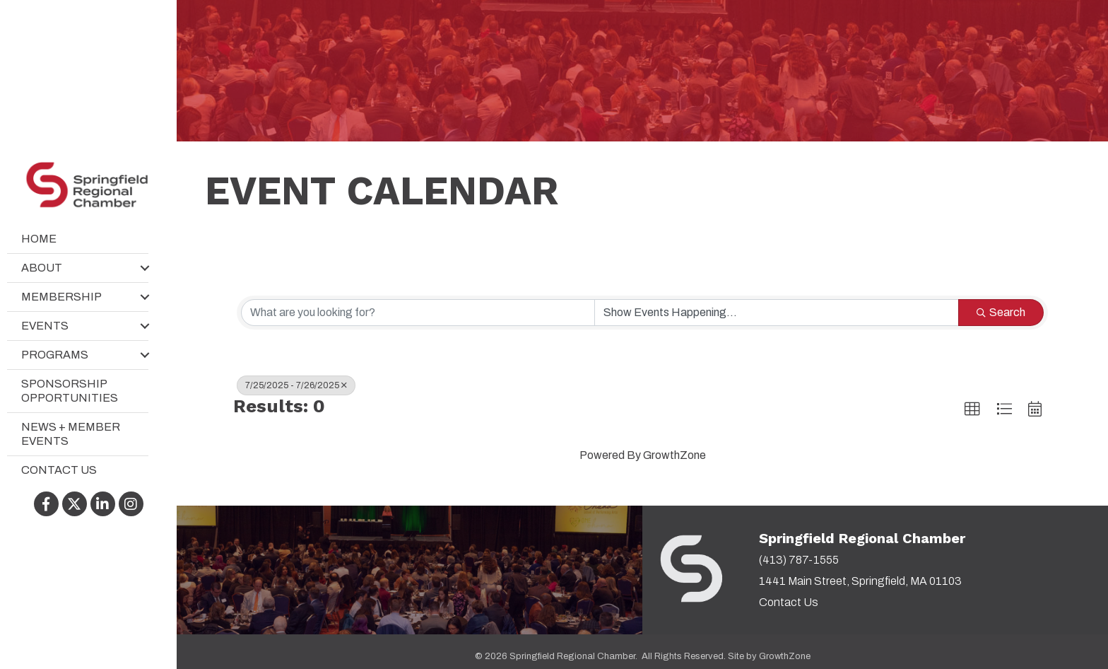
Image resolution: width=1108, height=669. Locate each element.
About (41, 268)
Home (39, 239)
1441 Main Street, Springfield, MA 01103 (860, 581)
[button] (972, 409)
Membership (61, 297)
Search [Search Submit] (1001, 312)
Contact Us (59, 470)
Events (45, 326)
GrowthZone (674, 455)
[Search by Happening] (777, 312)
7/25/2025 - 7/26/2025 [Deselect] (296, 385)
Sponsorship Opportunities (69, 391)
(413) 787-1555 (799, 560)
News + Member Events (70, 434)
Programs (54, 355)
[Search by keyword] (418, 312)
